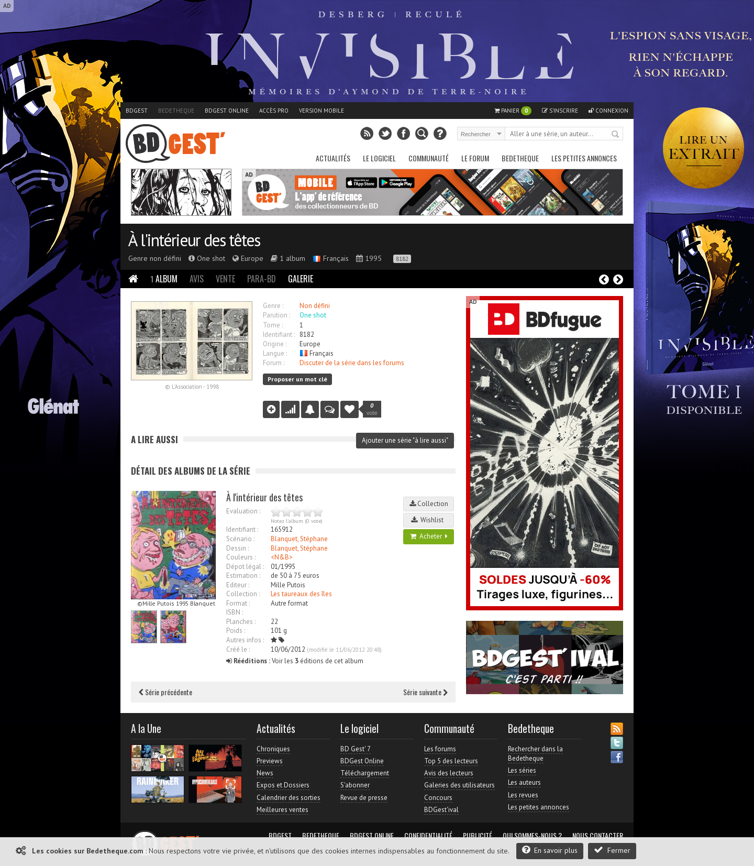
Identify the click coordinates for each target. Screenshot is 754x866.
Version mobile (321, 110)
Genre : (273, 305)
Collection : (243, 593)
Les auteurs (524, 782)
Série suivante (425, 691)
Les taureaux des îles (301, 593)
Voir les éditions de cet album (294, 660)
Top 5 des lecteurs (451, 761)
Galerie (300, 278)
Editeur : (237, 584)
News (265, 773)
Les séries (522, 770)
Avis (197, 278)
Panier (512, 110)
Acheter (429, 536)
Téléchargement (364, 773)
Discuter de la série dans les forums (352, 362)
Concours (438, 797)
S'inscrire (560, 110)
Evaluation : (243, 511)
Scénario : (240, 538)
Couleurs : (241, 557)
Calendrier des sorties (288, 797)
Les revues (523, 795)
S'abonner (355, 785)
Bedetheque (176, 110)
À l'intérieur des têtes (194, 240)
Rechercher (616, 134)
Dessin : (237, 548)
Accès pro (274, 110)
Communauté (428, 157)
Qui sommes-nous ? (532, 835)
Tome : (273, 325)
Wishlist (429, 520)
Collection (428, 503)
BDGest (137, 110)
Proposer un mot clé (297, 379)
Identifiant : (279, 334)
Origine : (274, 343)
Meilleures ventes (282, 809)
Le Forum (475, 157)
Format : (238, 603)
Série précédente (165, 691)
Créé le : (238, 649)
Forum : (273, 362)
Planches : (241, 621)
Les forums (440, 748)
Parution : (276, 315)
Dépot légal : (245, 566)
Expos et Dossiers (283, 785)
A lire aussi (154, 439)
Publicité (477, 835)
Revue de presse (363, 797)
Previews (270, 761)
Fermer (612, 850)
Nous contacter (597, 835)
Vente (225, 278)
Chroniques (273, 748)
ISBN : (234, 612)
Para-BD (261, 278)
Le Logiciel (379, 157)
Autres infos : (245, 639)
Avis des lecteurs (448, 773)
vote (372, 409)
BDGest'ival (441, 809)
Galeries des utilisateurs (459, 785)
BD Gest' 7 (355, 748)
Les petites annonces (584, 157)
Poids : (235, 630)
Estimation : (243, 575)
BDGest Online (227, 110)
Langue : (275, 353)
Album (164, 278)
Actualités (333, 157)
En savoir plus (550, 850)
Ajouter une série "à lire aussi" (405, 440)
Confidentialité (428, 835)
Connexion (608, 110)
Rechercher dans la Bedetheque (535, 753)
